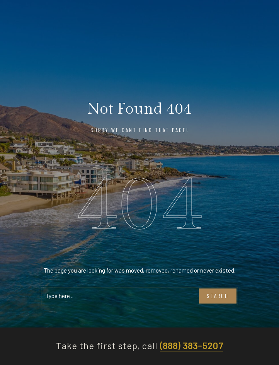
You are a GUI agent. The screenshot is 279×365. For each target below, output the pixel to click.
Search (218, 296)
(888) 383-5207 (191, 346)
